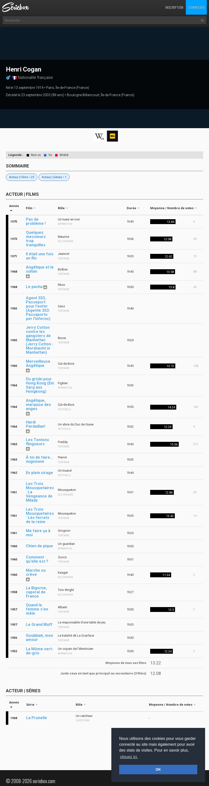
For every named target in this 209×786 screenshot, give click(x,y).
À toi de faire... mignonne (39, 459)
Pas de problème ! (36, 221)
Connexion (196, 7)
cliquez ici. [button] (129, 757)
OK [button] (158, 769)
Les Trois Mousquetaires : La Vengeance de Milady (40, 492)
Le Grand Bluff (39, 624)
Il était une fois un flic (39, 256)
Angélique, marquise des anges (38, 404)
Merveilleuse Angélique (38, 363)
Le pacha (34, 287)
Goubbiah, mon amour (39, 637)
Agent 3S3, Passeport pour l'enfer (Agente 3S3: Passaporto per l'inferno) (38, 308)
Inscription (174, 7)
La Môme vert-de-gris (39, 651)
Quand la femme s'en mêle (37, 609)
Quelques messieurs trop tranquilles (36, 238)
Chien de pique (39, 546)
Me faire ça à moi (38, 533)
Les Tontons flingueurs (37, 442)
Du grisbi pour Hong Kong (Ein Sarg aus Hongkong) (40, 385)
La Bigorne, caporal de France (36, 592)
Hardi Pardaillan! (35, 424)
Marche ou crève (36, 572)
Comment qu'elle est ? (37, 559)
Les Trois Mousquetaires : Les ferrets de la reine (40, 515)
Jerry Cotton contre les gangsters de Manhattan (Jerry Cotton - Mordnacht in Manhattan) (39, 339)
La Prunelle (36, 718)
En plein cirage (39, 473)
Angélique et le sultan (40, 269)
